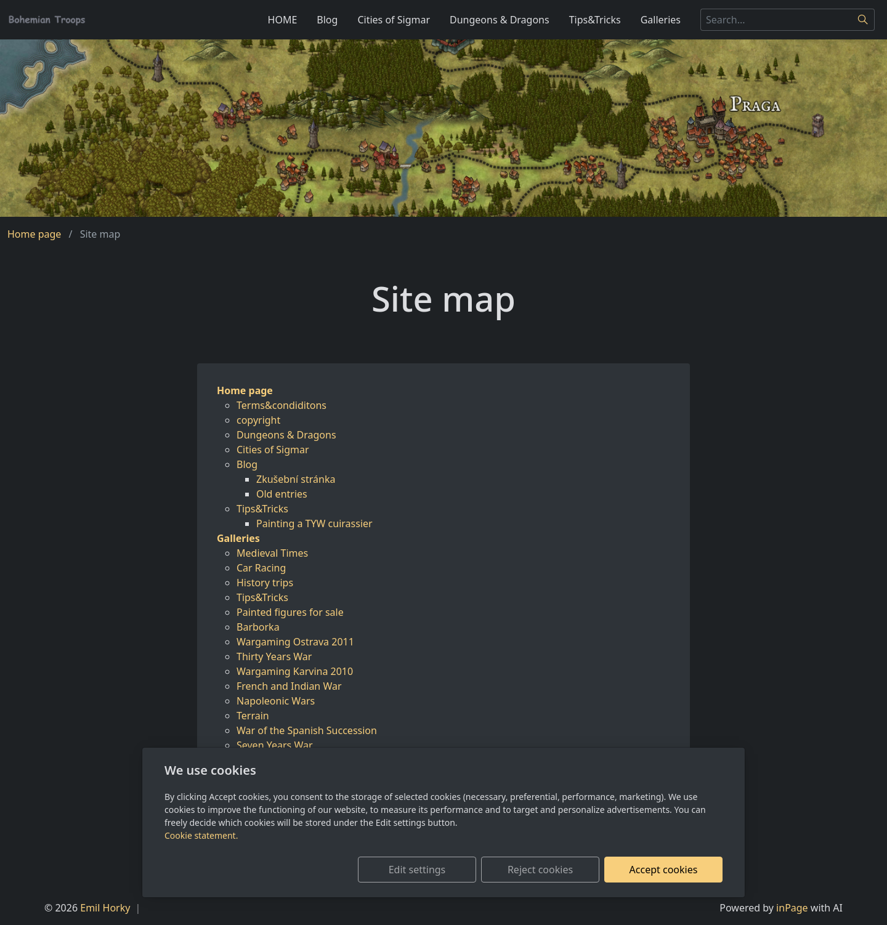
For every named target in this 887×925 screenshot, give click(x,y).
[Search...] (776, 20)
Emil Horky (105, 908)
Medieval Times (272, 553)
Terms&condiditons (281, 405)
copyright (258, 420)
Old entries (281, 494)
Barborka (258, 627)
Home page (34, 234)
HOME (283, 19)
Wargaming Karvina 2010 (295, 671)
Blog (327, 19)
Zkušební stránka (295, 479)
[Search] (863, 20)
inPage (792, 908)
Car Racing (261, 568)
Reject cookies (540, 869)
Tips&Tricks (595, 19)
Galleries (661, 19)
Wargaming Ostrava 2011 (295, 641)
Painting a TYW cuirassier (314, 523)
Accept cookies (664, 869)
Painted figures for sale (290, 612)
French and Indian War (289, 686)
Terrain (253, 715)
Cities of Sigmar (393, 19)
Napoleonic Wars (276, 701)
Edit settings (417, 869)
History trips (265, 582)
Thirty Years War (274, 656)
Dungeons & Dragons (499, 19)
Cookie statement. (201, 835)
